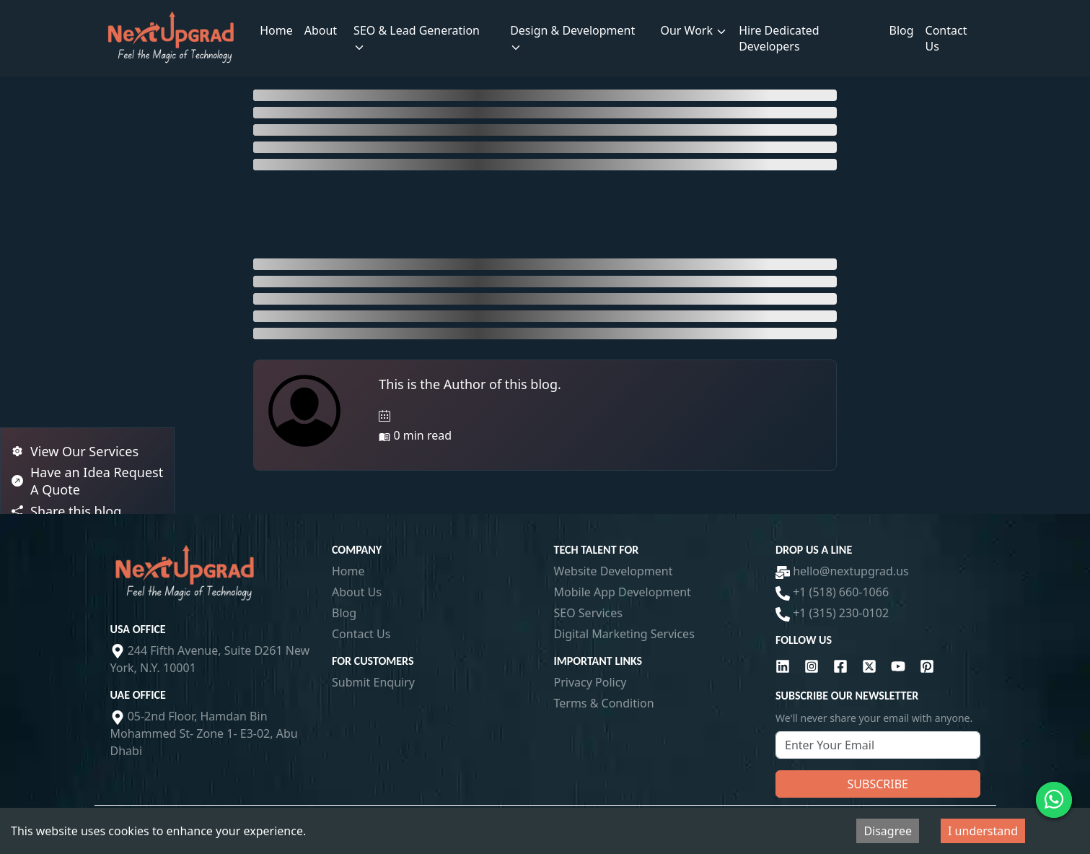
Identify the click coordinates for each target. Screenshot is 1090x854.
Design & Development (572, 37)
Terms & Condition (604, 703)
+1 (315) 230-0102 (832, 613)
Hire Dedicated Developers (779, 38)
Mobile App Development (622, 592)
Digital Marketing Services (624, 634)
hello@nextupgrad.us (842, 571)
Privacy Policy (590, 682)
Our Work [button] (693, 30)
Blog (901, 30)
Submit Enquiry (373, 682)
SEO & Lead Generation (416, 37)
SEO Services (588, 613)
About (320, 30)
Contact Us (946, 38)
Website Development (613, 571)
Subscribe (878, 784)
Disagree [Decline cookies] (887, 831)
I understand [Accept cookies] (983, 831)
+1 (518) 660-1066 (832, 592)
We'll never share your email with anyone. (873, 718)
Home (276, 30)
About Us (357, 592)
